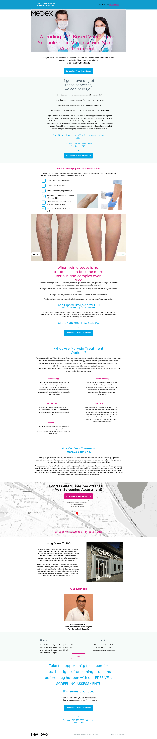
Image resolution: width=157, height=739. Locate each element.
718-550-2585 (71, 532)
